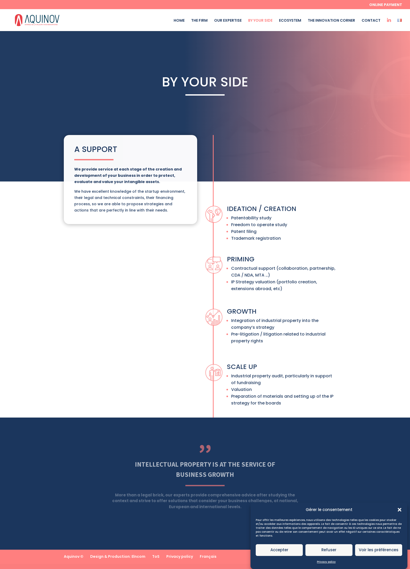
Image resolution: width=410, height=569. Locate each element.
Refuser (329, 555)
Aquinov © (73, 556)
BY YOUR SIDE (260, 21)
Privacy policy (326, 566)
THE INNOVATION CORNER (331, 21)
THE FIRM (199, 21)
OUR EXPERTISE (228, 21)
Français (208, 556)
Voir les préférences (378, 555)
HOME (179, 21)
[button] (399, 514)
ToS (156, 556)
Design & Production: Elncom (117, 556)
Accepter (279, 555)
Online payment (385, 5)
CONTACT (371, 21)
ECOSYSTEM (290, 21)
